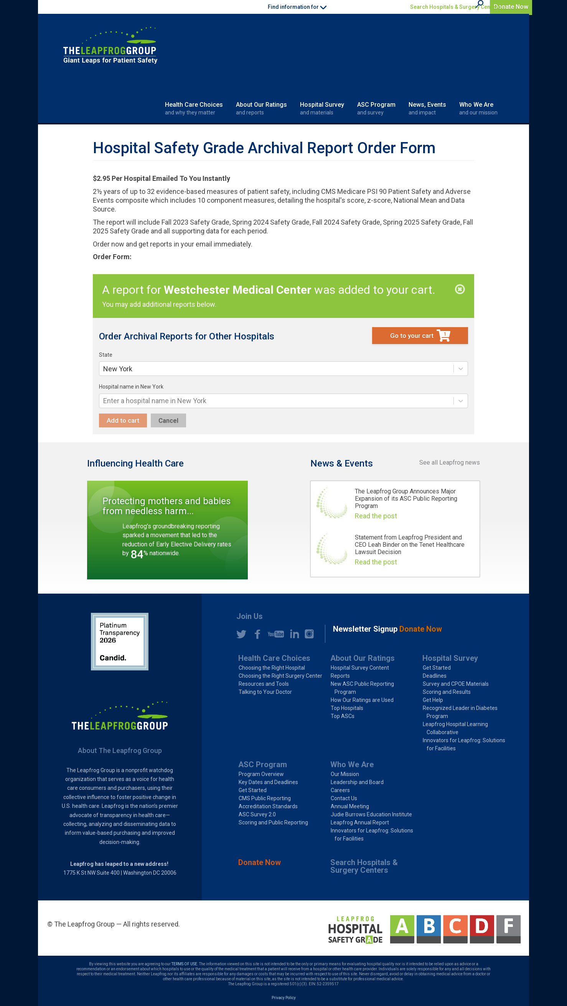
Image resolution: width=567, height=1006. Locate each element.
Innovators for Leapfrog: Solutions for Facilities (464, 744)
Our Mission (345, 774)
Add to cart (123, 420)
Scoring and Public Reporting (273, 822)
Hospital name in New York (131, 387)
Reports (340, 676)
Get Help (433, 700)
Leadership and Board (357, 782)
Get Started (437, 668)
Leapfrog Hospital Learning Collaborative (455, 728)
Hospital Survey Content (360, 668)
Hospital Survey (322, 108)
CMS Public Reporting (265, 798)
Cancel (168, 420)
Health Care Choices (194, 108)
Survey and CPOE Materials (456, 684)
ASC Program (376, 108)
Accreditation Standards (268, 806)
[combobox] (104, 368)
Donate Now (511, 6)
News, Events (427, 108)
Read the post (376, 516)
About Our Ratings (261, 108)
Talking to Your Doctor (265, 692)
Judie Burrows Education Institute (371, 814)
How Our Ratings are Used (362, 700)
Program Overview (261, 774)
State (105, 355)
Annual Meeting (350, 806)
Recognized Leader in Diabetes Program (460, 712)
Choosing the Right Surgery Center (280, 676)
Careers (340, 790)
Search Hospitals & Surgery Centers (455, 7)
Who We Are (478, 108)
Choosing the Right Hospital (272, 668)
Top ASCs (342, 716)
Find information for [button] (297, 7)
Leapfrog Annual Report (360, 822)
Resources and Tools (264, 684)
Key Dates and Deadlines (268, 782)
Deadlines (435, 676)
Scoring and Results (447, 692)
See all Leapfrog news (449, 462)
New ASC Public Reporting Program (362, 688)
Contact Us (344, 798)
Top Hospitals (347, 708)
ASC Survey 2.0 (257, 814)
